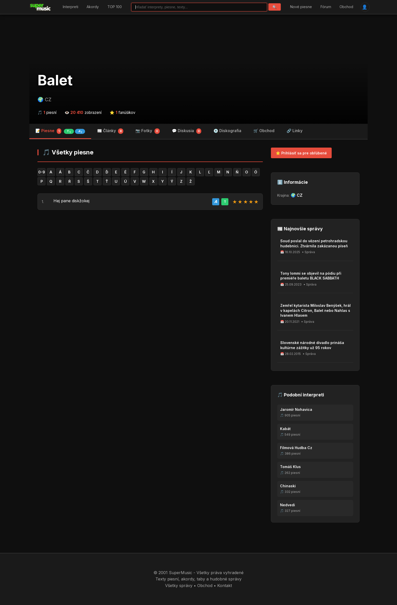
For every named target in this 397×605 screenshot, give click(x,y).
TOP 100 (114, 7)
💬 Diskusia (187, 131)
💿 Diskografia (227, 130)
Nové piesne (301, 7)
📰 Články (110, 131)
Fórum (326, 7)
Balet (55, 80)
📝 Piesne (60, 131)
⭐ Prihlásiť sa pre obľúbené (301, 153)
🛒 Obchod (263, 130)
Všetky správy (178, 585)
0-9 (41, 172)
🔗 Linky (295, 130)
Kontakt (224, 585)
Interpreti (70, 7)
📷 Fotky (147, 131)
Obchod (346, 7)
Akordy (93, 7)
